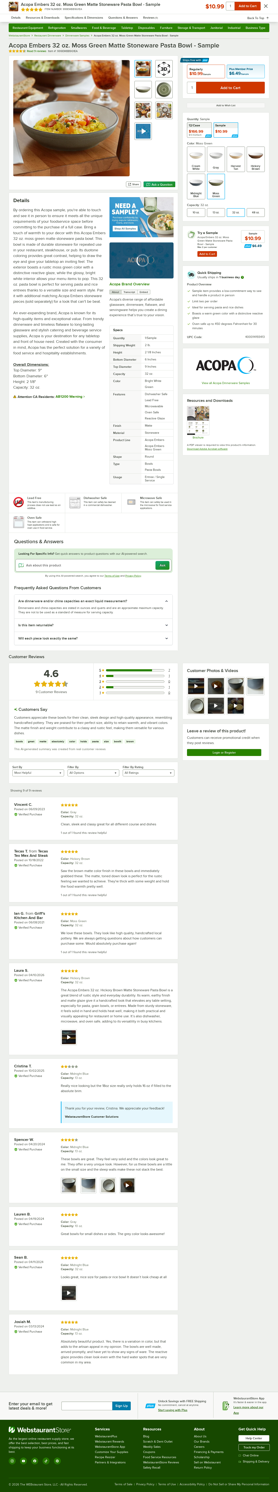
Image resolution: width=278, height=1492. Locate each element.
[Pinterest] (57, 1461)
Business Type (255, 27)
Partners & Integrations (110, 1462)
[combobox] (133, 15)
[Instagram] (12, 1461)
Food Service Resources (159, 1457)
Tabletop (127, 27)
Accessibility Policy (192, 1484)
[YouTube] (23, 1461)
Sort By (17, 767)
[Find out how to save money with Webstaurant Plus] (248, 246)
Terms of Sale (123, 1484)
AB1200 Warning (69, 397)
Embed (144, 292)
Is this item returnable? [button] (35, 625)
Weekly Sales (152, 1446)
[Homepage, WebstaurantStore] (45, 15)
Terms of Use (112, 575)
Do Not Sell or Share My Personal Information (238, 1484)
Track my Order (254, 1447)
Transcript (129, 292)
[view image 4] (255, 686)
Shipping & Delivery (253, 1461)
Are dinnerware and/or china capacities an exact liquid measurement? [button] (72, 601)
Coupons (149, 1452)
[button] (143, 68)
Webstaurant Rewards (109, 1441)
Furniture (166, 27)
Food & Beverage (104, 27)
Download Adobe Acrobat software (207, 448)
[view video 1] (196, 686)
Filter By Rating (133, 767)
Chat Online (248, 1455)
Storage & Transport (191, 27)
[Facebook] (34, 1461)
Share (133, 184)
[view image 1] (69, 1185)
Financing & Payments (209, 1452)
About (115, 292)
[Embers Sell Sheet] (198, 422)
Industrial (234, 27)
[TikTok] (46, 1461)
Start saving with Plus (172, 1410)
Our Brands (202, 1441)
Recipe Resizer (105, 1457)
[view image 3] (236, 686)
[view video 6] (216, 706)
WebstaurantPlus (106, 1436)
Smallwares (79, 27)
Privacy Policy (133, 575)
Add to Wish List (225, 105)
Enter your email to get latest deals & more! (30, 1406)
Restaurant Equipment (28, 27)
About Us (200, 1436)
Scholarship (202, 1457)
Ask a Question (159, 184)
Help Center (254, 1438)
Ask (162, 565)
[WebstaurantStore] (44, 1429)
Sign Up (121, 1406)
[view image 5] (196, 706)
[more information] (242, 277)
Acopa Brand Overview (129, 284)
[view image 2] (88, 1185)
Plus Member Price (241, 69)
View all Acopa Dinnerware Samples (226, 383)
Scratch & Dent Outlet (157, 1441)
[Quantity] (192, 87)
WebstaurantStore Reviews (161, 1462)
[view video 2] (216, 686)
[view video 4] (127, 1185)
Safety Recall (151, 1467)
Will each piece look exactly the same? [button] (48, 638)
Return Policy (203, 1467)
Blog (146, 1436)
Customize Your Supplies (111, 1452)
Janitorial (216, 27)
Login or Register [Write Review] (224, 752)
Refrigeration (57, 27)
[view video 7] (236, 706)
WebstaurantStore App (110, 1446)
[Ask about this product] (93, 565)
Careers (199, 1446)
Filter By (73, 767)
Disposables (146, 27)
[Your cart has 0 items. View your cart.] (262, 15)
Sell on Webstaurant (207, 1462)
